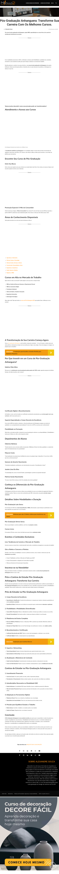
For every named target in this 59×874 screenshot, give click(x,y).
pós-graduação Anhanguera (14, 343)
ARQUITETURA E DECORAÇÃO (34, 744)
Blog (52, 3)
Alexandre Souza (8, 29)
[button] (56, 3)
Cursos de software (45, 3)
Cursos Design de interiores (32, 3)
